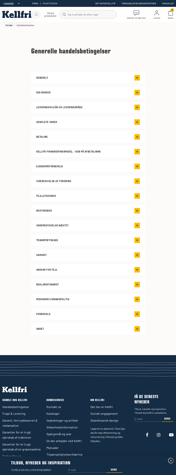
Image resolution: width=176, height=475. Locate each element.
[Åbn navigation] (46, 14)
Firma (35, 3)
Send (167, 418)
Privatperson (50, 3)
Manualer (168, 3)
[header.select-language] (12, 3)
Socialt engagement (104, 413)
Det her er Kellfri (105, 3)
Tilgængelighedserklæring (64, 454)
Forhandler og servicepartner (139, 3)
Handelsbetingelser (15, 407)
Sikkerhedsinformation (62, 427)
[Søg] (87, 14)
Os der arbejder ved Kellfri (64, 441)
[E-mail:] (148, 419)
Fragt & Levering (13, 413)
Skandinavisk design (104, 420)
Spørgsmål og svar (59, 434)
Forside (9, 25)
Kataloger (53, 413)
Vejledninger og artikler (62, 420)
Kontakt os (53, 407)
